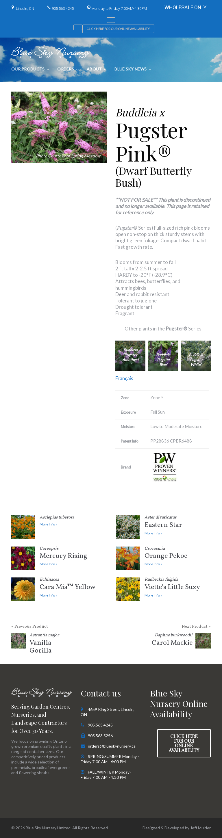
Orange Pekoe (178, 554)
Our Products (28, 68)
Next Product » (196, 627)
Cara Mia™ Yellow (73, 584)
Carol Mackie (171, 640)
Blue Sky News (130, 68)
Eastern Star (178, 522)
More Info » (48, 524)
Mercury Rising (73, 554)
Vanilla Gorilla (50, 644)
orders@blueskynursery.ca (112, 746)
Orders (65, 68)
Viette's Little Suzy (178, 584)
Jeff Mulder (200, 827)
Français (124, 378)
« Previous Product (29, 627)
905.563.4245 (63, 8)
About (94, 68)
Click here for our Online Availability (118, 29)
